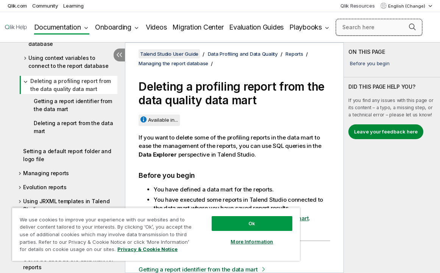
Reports (294, 54)
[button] (412, 27)
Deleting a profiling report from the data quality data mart (70, 85)
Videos (156, 27)
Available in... (163, 120)
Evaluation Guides (256, 27)
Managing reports (46, 173)
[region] (139, 231)
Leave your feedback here (386, 132)
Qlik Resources (357, 6)
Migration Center (197, 27)
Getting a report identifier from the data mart (73, 105)
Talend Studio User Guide (169, 54)
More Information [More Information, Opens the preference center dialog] (224, 236)
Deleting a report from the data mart (73, 127)
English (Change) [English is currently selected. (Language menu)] (407, 6)
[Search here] (379, 27)
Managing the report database (173, 63)
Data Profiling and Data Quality (243, 54)
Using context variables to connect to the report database (68, 62)
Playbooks (305, 27)
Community (45, 6)
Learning (73, 6)
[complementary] (392, 157)
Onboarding (113, 27)
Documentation (57, 27)
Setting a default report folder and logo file (67, 155)
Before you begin (369, 63)
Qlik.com (17, 6)
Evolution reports (45, 187)
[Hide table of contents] (119, 55)
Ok (224, 218)
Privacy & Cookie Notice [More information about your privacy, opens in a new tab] (73, 251)
